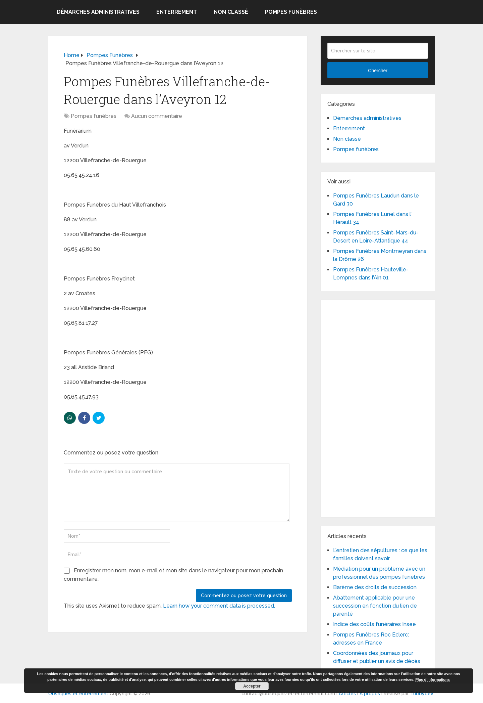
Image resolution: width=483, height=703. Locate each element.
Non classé (231, 12)
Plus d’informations (432, 679)
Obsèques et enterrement (78, 693)
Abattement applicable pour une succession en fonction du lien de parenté (375, 606)
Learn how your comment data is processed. (219, 606)
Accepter (251, 686)
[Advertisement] (377, 407)
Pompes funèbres (291, 12)
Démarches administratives (98, 12)
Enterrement (176, 12)
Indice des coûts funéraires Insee (374, 624)
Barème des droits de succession (375, 587)
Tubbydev (421, 693)
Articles (347, 693)
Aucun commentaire (156, 116)
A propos (370, 693)
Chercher (377, 70)
